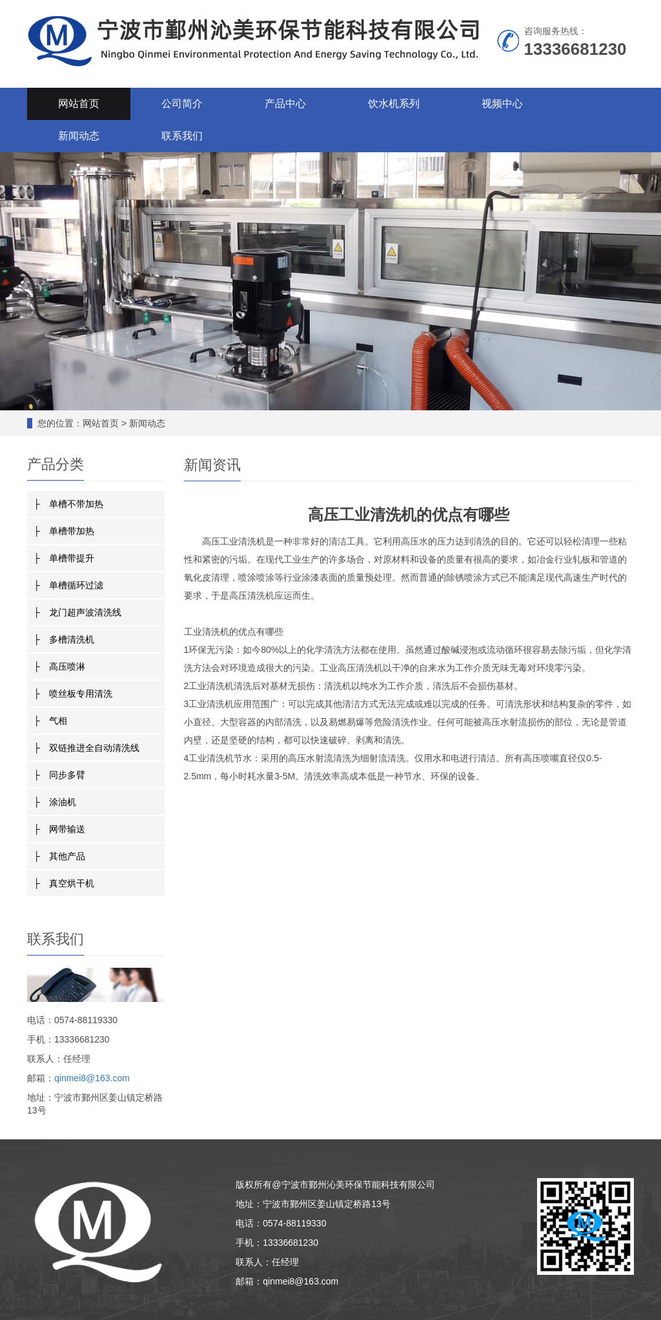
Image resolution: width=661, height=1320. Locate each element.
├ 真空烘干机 (64, 883)
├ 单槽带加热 (64, 531)
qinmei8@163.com (92, 1078)
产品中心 (285, 103)
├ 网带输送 (59, 829)
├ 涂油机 (55, 802)
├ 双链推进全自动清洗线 (86, 748)
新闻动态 (78, 135)
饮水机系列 (394, 103)
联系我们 (182, 135)
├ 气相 (50, 720)
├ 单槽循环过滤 (68, 585)
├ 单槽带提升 (64, 558)
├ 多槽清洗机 (64, 639)
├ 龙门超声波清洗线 (77, 612)
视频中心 (502, 103)
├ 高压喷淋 (59, 666)
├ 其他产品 (59, 856)
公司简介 (182, 103)
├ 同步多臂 (59, 775)
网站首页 (78, 103)
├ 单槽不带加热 (68, 504)
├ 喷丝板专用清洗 (73, 693)
